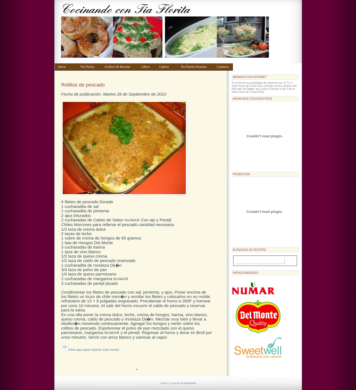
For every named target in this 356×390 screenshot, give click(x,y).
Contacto (223, 67)
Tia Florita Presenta (196, 67)
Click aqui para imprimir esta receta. (90, 349)
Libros (147, 67)
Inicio (66, 67)
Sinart (250, 88)
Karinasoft (190, 383)
